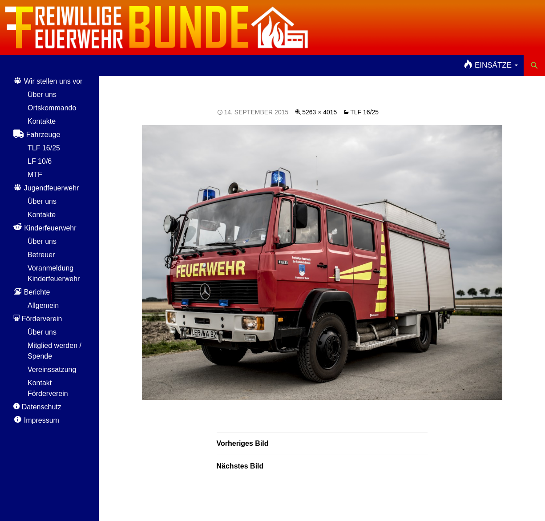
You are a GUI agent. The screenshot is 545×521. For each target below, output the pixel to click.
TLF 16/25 (364, 112)
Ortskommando (52, 108)
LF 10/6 (40, 161)
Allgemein (43, 305)
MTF (35, 174)
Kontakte (42, 121)
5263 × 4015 (319, 112)
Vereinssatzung (52, 369)
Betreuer (41, 254)
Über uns (42, 94)
